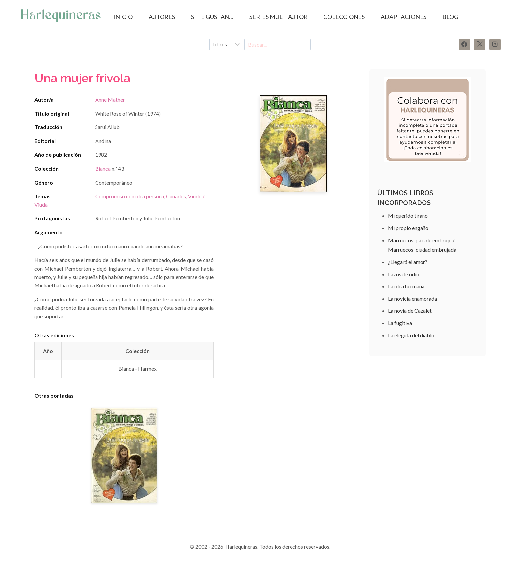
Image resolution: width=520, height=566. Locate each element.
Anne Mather (110, 99)
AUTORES (162, 16)
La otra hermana (406, 286)
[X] (479, 44)
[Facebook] (464, 44)
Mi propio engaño (408, 228)
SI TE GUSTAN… (212, 16)
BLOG (450, 16)
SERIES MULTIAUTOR (278, 16)
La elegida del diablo (411, 335)
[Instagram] (495, 44)
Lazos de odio (403, 274)
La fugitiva (400, 323)
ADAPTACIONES (403, 16)
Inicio (123, 16)
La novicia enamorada (412, 298)
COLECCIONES (344, 16)
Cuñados (176, 196)
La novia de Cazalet (410, 310)
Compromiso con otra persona (129, 196)
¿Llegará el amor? (407, 262)
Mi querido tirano (408, 215)
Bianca (103, 168)
